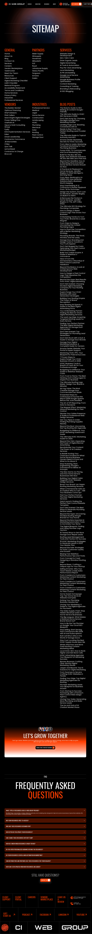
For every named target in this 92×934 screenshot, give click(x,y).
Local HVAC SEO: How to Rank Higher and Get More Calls (72, 652)
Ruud (34, 66)
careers (32, 897)
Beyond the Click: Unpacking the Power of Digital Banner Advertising (72, 443)
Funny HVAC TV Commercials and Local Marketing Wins (73, 151)
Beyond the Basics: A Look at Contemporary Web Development (72, 269)
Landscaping (38, 120)
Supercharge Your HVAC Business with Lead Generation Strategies (70, 294)
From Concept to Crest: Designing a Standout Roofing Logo (73, 560)
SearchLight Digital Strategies (17, 118)
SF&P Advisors (11, 113)
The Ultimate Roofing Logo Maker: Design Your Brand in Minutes (72, 384)
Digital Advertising (68, 63)
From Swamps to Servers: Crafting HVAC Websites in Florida (71, 674)
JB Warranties (11, 141)
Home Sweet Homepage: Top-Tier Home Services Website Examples (71, 596)
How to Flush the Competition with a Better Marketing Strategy (73, 231)
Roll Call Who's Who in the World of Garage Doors (71, 637)
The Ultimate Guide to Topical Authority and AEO (73, 136)
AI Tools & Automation (69, 65)
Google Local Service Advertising (69, 76)
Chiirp (7, 144)
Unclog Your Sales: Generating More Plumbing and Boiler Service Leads (73, 701)
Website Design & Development (67, 54)
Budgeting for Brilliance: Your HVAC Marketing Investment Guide (72, 432)
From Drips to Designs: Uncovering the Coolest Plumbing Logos (70, 225)
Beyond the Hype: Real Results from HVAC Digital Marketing (73, 280)
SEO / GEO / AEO (67, 58)
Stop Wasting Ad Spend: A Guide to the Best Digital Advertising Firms (71, 306)
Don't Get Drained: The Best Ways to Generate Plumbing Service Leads (72, 509)
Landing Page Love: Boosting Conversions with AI (72, 126)
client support (6, 898)
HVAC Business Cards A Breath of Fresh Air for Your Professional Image (71, 365)
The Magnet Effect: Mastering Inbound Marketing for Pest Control (73, 409)
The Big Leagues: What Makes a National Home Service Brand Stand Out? (73, 619)
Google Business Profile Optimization (70, 80)
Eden (7, 134)
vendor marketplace (47, 898)
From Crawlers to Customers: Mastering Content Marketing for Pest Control (73, 577)
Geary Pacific (38, 71)
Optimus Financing (13, 110)
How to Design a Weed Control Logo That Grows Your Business (73, 212)
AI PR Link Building (67, 73)
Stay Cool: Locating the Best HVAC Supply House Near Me (72, 641)
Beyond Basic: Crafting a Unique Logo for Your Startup (72, 565)
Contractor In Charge (14, 151)
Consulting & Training (69, 86)
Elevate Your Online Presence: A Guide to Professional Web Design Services (73, 415)
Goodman (36, 58)
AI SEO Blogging (66, 91)
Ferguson (36, 73)
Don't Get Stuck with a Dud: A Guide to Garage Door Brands (73, 339)
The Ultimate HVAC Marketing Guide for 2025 (73, 438)
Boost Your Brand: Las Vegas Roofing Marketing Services (72, 485)
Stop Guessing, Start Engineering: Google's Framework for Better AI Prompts (70, 467)
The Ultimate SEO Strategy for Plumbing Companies (73, 207)
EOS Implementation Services (17, 132)
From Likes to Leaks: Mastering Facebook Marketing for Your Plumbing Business (73, 146)
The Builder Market (13, 108)
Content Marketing (68, 84)
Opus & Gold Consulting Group (15, 126)
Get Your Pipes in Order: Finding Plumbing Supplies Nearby (71, 422)
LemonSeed (10, 149)
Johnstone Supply (40, 68)
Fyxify (7, 129)
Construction (38, 118)
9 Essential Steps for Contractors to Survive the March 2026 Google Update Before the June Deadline (72, 398)
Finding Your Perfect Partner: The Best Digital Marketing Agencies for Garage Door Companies (72, 326)
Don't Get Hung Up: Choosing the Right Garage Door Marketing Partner (72, 120)
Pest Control (37, 135)
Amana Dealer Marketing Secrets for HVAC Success (71, 141)
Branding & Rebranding (70, 89)
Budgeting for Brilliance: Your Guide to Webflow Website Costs (72, 371)
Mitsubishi (36, 61)
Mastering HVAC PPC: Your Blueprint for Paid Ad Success (72, 354)
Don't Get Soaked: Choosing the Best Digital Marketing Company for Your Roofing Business (72, 287)
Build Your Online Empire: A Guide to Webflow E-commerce (71, 254)
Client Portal (18, 898)
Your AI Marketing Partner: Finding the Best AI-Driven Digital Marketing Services (71, 313)
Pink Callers (10, 115)
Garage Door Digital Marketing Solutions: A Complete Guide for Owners (72, 344)
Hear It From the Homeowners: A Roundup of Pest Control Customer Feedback (72, 262)
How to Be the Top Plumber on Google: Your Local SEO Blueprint (72, 625)
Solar (34, 130)
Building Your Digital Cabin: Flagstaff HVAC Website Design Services (71, 480)
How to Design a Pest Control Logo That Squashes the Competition (72, 275)
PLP (33, 63)
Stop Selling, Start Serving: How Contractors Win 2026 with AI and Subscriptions (71, 631)
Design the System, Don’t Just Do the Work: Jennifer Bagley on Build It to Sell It (73, 194)
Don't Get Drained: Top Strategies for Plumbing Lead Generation (72, 333)
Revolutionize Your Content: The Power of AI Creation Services (72, 449)
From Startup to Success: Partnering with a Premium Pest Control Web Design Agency (71, 694)
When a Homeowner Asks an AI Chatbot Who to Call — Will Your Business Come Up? (72, 491)
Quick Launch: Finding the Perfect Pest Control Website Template (72, 503)
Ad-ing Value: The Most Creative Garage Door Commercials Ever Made (71, 390)
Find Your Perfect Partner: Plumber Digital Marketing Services (71, 497)
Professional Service (41, 108)
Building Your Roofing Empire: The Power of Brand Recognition (72, 300)
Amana (35, 75)
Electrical (36, 127)
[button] (30, 4)
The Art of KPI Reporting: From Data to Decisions (73, 404)
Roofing (35, 132)
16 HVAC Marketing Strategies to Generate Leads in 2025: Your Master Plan (73, 543)
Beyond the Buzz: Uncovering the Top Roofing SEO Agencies (73, 427)
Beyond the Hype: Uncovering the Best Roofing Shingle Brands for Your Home (72, 516)
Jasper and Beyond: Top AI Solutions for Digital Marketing (73, 669)
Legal (34, 113)
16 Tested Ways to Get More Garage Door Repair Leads (72, 533)
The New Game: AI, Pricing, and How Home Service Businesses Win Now (71, 474)
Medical (35, 110)
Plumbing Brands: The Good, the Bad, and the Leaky (72, 236)
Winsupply (36, 56)
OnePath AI (9, 122)
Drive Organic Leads (68, 60)
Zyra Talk (8, 146)
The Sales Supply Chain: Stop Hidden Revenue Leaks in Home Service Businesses (72, 613)
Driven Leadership (12, 137)
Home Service (38, 115)
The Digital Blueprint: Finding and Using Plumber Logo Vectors (72, 528)
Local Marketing (67, 70)
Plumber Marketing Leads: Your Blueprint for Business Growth (71, 686)
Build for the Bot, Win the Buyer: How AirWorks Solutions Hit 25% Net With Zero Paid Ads (73, 157)
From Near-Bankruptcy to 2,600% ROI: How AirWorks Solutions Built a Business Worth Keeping (71, 180)
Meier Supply (37, 53)
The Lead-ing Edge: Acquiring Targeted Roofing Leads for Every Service (72, 319)
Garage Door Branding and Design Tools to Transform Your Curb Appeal (72, 242)
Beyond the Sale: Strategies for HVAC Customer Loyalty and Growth (72, 549)
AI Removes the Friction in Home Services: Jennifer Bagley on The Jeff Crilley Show (71, 201)
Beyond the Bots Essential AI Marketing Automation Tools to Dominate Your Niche (72, 522)
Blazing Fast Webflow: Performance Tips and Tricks (72, 555)
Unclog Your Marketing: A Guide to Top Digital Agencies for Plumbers (72, 606)
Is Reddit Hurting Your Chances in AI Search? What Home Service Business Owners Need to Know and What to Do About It (72, 457)
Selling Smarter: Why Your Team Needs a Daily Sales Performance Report (71, 571)
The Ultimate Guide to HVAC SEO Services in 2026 (72, 115)
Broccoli (8, 154)
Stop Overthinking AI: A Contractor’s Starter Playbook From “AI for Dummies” (73, 187)
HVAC (34, 122)
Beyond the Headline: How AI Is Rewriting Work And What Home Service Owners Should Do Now (73, 164)
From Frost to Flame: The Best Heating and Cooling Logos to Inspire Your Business (73, 378)
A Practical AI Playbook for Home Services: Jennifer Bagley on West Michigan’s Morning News (71, 172)
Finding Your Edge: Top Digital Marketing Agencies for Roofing (72, 680)
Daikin (34, 78)
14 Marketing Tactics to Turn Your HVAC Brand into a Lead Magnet (72, 219)
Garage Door (38, 137)
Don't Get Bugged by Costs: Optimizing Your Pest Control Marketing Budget (72, 248)
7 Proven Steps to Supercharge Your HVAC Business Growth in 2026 (70, 359)
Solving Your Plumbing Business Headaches (69, 601)
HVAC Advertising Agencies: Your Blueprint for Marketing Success (72, 657)
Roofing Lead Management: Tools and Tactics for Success (73, 538)
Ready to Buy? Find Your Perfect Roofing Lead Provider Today (73, 131)
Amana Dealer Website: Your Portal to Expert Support (72, 349)
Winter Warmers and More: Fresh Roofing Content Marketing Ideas (71, 646)
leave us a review (62, 899)
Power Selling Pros (12, 120)
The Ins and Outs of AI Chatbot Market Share (69, 706)
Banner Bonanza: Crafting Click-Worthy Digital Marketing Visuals (71, 663)
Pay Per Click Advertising (70, 68)
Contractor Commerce (15, 139)
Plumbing (36, 125)
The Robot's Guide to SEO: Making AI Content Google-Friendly (72, 110)
